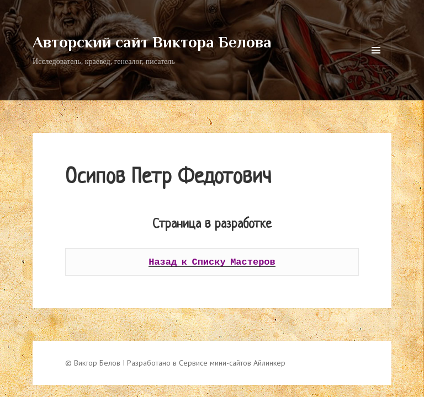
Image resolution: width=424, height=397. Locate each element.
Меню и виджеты (376, 65)
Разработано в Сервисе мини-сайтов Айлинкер (206, 363)
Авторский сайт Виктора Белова (152, 42)
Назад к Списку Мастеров (212, 261)
